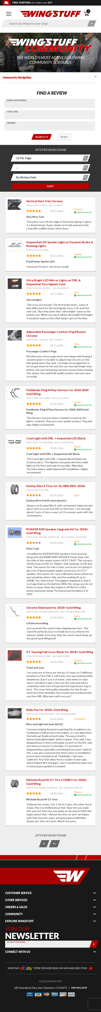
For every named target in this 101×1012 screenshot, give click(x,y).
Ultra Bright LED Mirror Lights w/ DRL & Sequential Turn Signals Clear (53, 282)
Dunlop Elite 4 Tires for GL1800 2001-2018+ (56, 486)
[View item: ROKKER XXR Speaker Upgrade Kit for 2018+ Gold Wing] (15, 532)
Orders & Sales (16, 907)
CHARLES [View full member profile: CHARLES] (79, 719)
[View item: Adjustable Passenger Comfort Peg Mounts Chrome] (15, 335)
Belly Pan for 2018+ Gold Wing (47, 709)
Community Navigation (17, 77)
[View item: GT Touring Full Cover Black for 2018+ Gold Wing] (15, 655)
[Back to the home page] (50, 13)
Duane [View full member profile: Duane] (78, 660)
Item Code (12, 111)
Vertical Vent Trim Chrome (44, 201)
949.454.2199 (79, 987)
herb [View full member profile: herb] (76, 541)
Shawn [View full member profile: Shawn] (78, 792)
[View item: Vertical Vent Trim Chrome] (15, 204)
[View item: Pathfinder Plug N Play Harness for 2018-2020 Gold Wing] (15, 393)
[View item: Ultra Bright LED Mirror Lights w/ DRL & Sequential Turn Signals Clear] (15, 283)
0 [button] (88, 11)
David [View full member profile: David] (77, 402)
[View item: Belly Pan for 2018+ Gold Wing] (15, 713)
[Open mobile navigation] (9, 14)
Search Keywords (16, 100)
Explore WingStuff (19, 921)
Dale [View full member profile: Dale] (76, 495)
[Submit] (93, 944)
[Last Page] (54, 843)
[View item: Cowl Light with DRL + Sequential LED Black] (15, 441)
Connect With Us (17, 951)
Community (14, 914)
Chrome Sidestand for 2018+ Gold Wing (53, 607)
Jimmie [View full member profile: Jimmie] (78, 254)
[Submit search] (91, 23)
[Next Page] (44, 843)
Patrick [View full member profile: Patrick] (78, 209)
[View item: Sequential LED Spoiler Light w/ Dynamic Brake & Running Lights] (15, 245)
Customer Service (18, 892)
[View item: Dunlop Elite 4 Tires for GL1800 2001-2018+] (15, 489)
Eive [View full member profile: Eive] (76, 292)
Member (11, 123)
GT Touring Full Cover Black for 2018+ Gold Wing (59, 652)
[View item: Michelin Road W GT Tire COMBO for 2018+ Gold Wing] (15, 783)
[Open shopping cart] (91, 13)
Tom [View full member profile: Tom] (76, 343)
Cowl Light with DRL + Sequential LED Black (55, 438)
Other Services (16, 900)
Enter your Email (16, 942)
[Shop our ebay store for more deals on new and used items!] (50, 967)
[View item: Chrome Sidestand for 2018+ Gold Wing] (15, 611)
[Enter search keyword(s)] (46, 23)
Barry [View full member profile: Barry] (77, 616)
